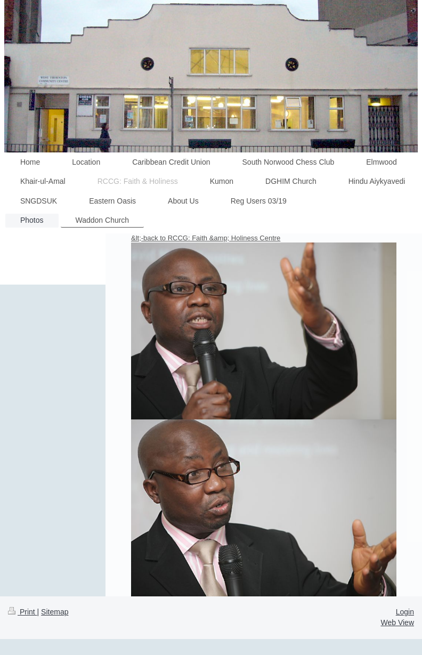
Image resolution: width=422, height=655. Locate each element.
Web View (397, 622)
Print (22, 612)
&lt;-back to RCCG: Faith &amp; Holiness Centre (205, 238)
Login (405, 612)
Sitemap (54, 612)
